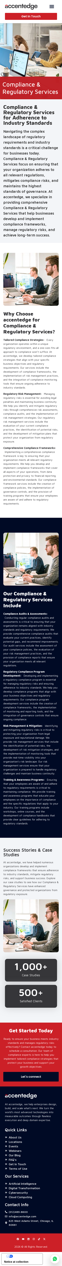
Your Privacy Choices (25, 1256)
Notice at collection (16, 1261)
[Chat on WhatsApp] (55, 1259)
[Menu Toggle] (51, 6)
